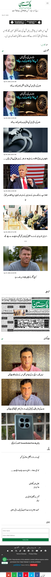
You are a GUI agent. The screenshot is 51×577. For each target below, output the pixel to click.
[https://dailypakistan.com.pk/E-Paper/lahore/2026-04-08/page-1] (25, 314)
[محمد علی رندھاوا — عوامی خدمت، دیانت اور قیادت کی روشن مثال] (45, 473)
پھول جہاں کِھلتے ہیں (34, 483)
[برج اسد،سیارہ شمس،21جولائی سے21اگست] (37, 574)
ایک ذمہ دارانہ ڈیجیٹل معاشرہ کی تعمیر (29, 457)
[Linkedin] (27, 551)
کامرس (43, 44)
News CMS (24, 565)
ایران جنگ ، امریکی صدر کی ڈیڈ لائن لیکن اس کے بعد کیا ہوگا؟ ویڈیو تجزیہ (25, 375)
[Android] (11, 551)
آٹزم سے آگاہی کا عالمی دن (32, 497)
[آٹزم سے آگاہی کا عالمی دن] (45, 500)
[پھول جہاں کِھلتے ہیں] (45, 487)
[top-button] (2, 555)
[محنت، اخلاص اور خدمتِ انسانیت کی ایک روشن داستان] (45, 513)
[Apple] (6, 551)
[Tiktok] (19, 551)
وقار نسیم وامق (36, 487)
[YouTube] (35, 551)
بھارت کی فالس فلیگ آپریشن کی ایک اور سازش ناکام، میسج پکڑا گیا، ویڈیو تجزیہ (25, 409)
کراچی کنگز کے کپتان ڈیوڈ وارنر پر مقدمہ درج (25, 277)
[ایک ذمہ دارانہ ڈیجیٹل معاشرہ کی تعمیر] (45, 460)
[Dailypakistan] (22, 5)
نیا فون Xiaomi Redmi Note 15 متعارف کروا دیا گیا (25, 443)
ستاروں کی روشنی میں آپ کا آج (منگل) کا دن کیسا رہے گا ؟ (25, 86)
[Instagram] (31, 551)
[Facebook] (44, 551)
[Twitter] (40, 551)
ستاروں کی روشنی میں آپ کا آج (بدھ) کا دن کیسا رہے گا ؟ (25, 122)
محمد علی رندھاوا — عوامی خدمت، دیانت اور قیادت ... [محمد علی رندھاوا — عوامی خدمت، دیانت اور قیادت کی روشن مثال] (25, 470)
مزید (3, 51)
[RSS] (15, 551)
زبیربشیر (38, 500)
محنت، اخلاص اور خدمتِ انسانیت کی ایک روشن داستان (25, 510)
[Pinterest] (23, 551)
